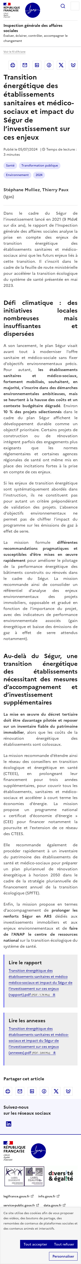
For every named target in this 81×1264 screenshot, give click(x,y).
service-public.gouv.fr (19, 1205)
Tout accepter (35, 1244)
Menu (75, 6)
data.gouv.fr (53, 1205)
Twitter (61, 65)
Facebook (49, 65)
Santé (10, 165)
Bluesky (73, 65)
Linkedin (37, 65)
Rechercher (63, 6)
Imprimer (12, 65)
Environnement (17, 175)
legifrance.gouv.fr (16, 1196)
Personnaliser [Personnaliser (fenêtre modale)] (63, 1256)
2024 (39, 175)
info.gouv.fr (47, 1196)
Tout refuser (64, 1244)
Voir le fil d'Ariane (14, 52)
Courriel (25, 65)
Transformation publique (39, 165)
